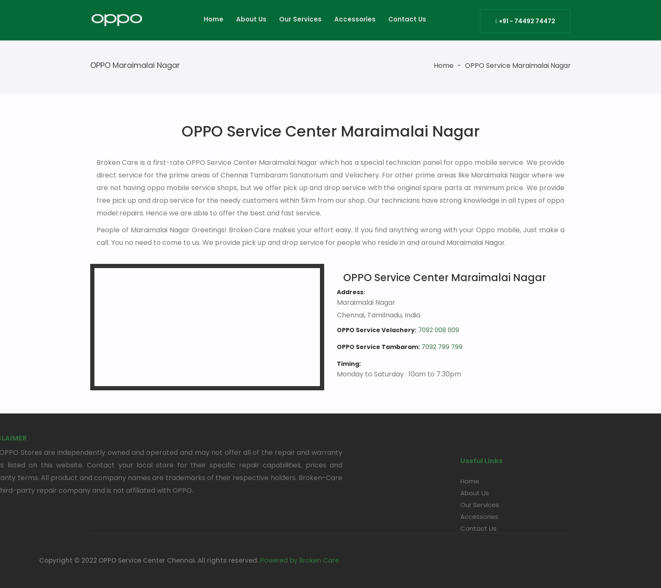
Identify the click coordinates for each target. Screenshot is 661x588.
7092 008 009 (438, 330)
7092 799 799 (442, 347)
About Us (251, 19)
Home (213, 19)
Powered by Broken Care (221, 560)
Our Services (300, 19)
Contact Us (407, 19)
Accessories (355, 19)
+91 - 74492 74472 (525, 21)
